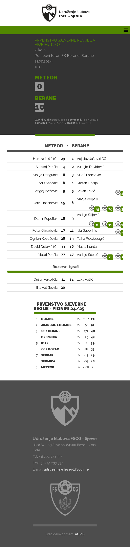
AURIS (80, 534)
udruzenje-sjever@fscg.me (66, 469)
